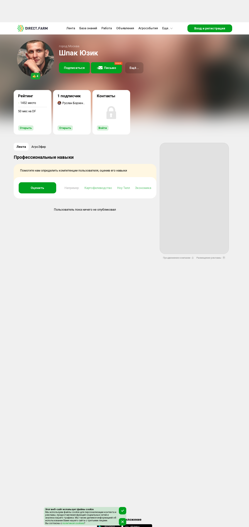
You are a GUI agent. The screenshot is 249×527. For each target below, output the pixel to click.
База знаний (88, 28)
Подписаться (74, 68)
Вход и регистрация (209, 28)
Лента (70, 28)
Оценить (37, 188)
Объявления (125, 28)
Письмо (109, 66)
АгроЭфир (38, 147)
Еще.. (167, 28)
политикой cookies (73, 523)
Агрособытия (148, 28)
